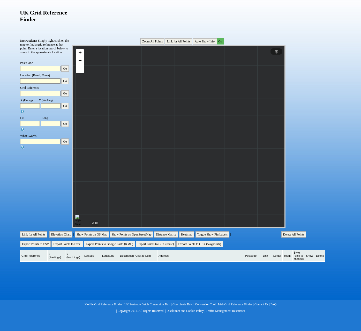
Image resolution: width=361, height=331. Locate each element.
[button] (80, 53)
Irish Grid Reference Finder (235, 304)
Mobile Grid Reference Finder (103, 304)
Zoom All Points (152, 41)
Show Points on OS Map (92, 234)
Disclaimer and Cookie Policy (185, 311)
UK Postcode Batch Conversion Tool (147, 304)
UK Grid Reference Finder (43, 16)
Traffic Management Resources (225, 311)
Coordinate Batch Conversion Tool (194, 304)
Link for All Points (178, 41)
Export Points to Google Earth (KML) (109, 244)
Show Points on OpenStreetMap (132, 234)
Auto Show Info (209, 41)
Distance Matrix (166, 234)
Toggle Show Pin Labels (212, 234)
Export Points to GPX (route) (156, 244)
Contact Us (261, 304)
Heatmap (186, 234)
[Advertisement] (179, 18)
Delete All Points (293, 234)
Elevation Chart (61, 234)
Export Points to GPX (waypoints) (199, 244)
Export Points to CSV (35, 244)
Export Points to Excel (67, 244)
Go (65, 68)
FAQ (273, 304)
